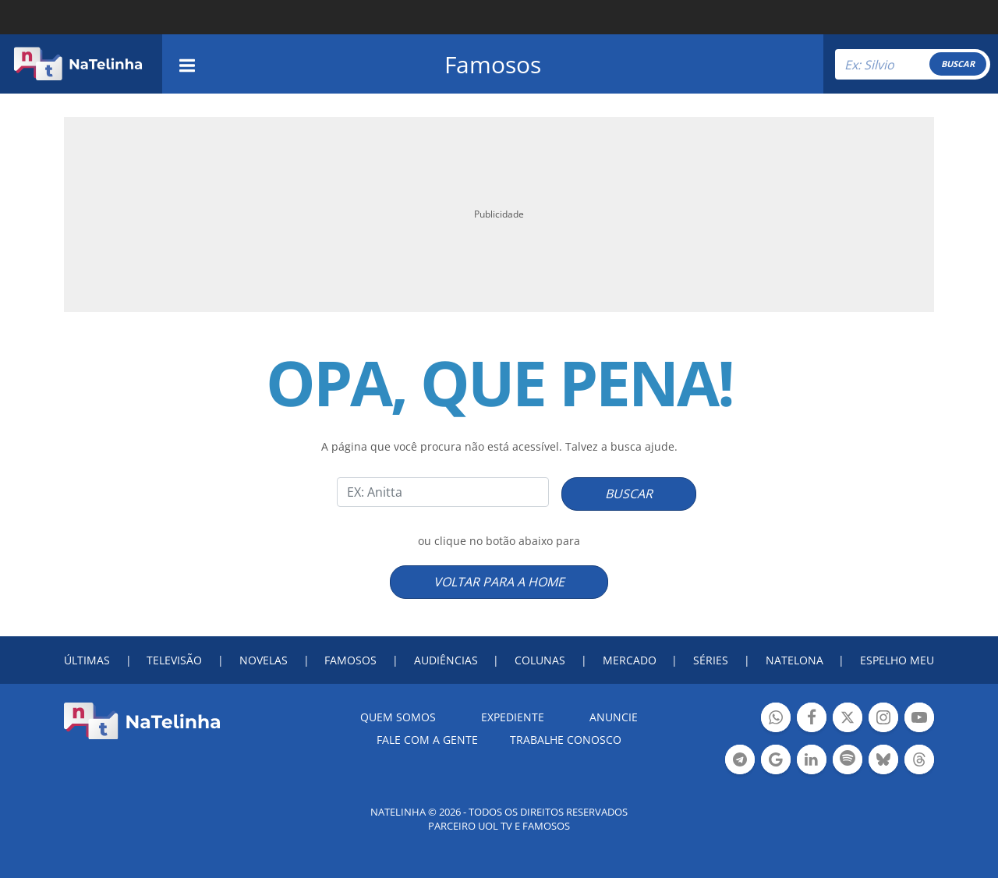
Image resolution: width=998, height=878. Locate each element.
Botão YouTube (919, 719)
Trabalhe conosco (565, 739)
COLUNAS (540, 660)
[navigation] (187, 63)
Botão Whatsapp (776, 719)
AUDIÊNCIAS (446, 660)
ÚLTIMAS (87, 660)
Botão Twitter (847, 719)
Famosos (492, 64)
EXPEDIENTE (512, 717)
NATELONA (794, 660)
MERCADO (629, 660)
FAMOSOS (350, 660)
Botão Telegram (740, 761)
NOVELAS (263, 660)
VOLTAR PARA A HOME (499, 581)
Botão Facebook (811, 719)
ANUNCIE (613, 717)
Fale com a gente (427, 739)
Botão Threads (919, 761)
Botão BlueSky (883, 761)
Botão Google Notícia (776, 761)
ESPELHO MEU (897, 660)
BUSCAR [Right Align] (958, 63)
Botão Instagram (883, 719)
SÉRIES (710, 660)
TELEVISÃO (174, 660)
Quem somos (398, 717)
